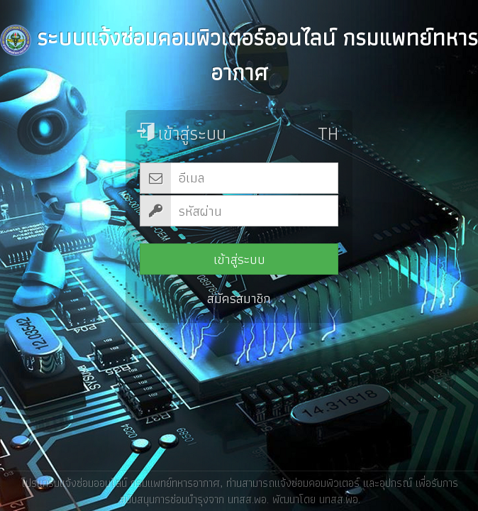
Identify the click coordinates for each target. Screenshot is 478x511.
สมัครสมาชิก (239, 298)
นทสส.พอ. (339, 498)
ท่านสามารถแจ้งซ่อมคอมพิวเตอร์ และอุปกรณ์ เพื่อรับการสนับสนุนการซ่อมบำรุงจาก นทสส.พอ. (287, 490)
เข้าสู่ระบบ (239, 259)
